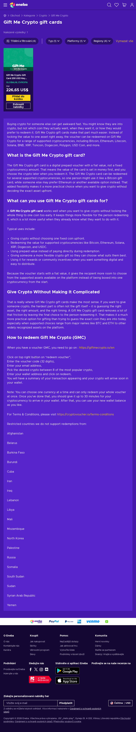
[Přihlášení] (132, 5)
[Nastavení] (120, 703)
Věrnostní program (39, 650)
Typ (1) (54, 41)
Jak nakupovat (37, 642)
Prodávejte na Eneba (14, 669)
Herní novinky (102, 642)
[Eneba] (18, 5)
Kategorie (29, 15)
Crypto (43, 15)
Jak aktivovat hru (68, 646)
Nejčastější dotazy (69, 642)
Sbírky (33, 646)
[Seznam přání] (116, 5)
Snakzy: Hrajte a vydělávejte (109, 654)
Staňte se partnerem (105, 650)
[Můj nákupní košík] (124, 5)
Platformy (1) (76, 41)
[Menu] (5, 5)
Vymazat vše (124, 41)
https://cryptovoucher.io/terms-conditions (85, 414)
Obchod (15, 15)
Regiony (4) (102, 41)
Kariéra (7, 650)
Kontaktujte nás (11, 646)
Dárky (98, 646)
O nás (6, 642)
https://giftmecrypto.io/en (96, 347)
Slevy (32, 654)
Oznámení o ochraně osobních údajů (33, 722)
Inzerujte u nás (11, 673)
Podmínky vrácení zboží (72, 654)
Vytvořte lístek (67, 650)
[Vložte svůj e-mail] (31, 703)
